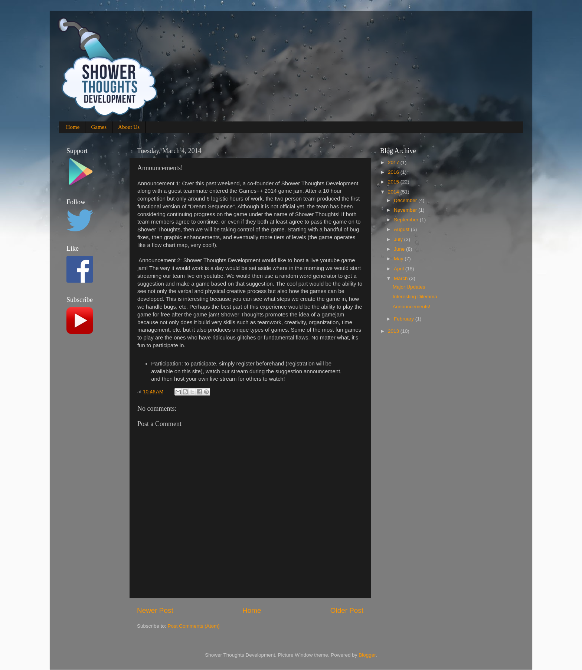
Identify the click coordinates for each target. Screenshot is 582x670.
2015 (394, 182)
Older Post (346, 610)
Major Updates (409, 287)
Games (99, 127)
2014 (394, 192)
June (400, 249)
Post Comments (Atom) (194, 626)
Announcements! (411, 306)
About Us (129, 127)
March (401, 278)
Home (73, 127)
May (399, 258)
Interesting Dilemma (415, 296)
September (407, 219)
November (406, 210)
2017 (394, 162)
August (402, 229)
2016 (394, 172)
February (404, 319)
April (399, 268)
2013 (394, 331)
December (406, 200)
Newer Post (155, 610)
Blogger (367, 655)
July (399, 239)
